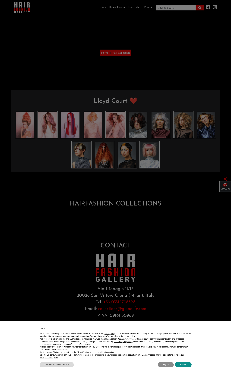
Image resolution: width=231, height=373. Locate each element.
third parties (87, 339)
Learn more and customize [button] (57, 365)
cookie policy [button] (129, 336)
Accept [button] (183, 365)
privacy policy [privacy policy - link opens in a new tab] (109, 333)
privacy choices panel (49, 357)
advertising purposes (123, 342)
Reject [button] (166, 365)
